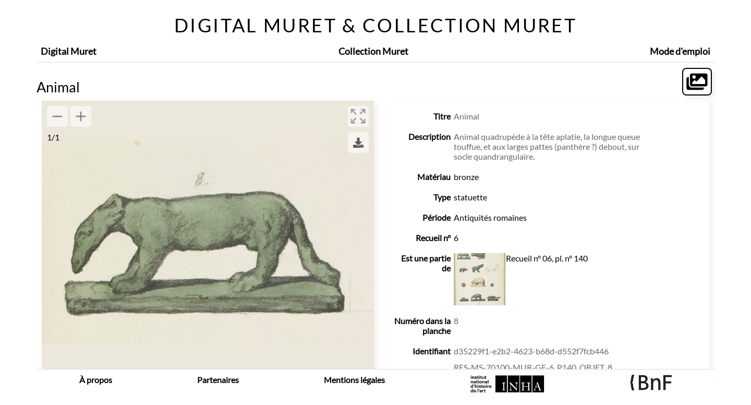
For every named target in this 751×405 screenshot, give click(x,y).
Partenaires (218, 380)
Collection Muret (373, 51)
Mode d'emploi (680, 51)
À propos (95, 380)
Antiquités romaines (490, 217)
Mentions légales (354, 380)
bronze (466, 177)
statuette (470, 197)
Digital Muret (68, 51)
